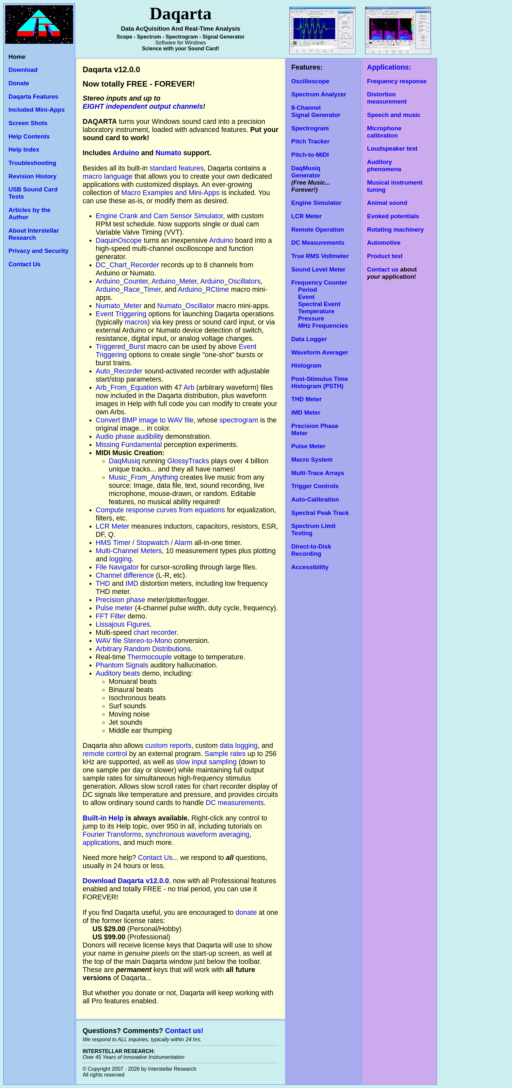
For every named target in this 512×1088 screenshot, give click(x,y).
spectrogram (238, 420)
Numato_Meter (119, 306)
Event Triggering (121, 314)
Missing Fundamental (129, 445)
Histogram (306, 365)
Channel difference (125, 575)
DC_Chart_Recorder (127, 265)
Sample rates (225, 754)
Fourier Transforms (112, 834)
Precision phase (120, 600)
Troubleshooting (32, 162)
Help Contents (29, 136)
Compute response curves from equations (160, 510)
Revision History (32, 176)
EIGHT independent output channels (143, 106)
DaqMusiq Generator (305, 172)
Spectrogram (310, 128)
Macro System (312, 459)
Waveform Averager (319, 352)
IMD (131, 583)
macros (136, 322)
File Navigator (117, 567)
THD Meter (306, 399)
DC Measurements (317, 242)
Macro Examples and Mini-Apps (170, 193)
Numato (168, 153)
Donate (18, 83)
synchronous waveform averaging (197, 834)
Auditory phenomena (384, 165)
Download (23, 69)
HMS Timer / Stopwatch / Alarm (144, 543)
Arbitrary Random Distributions (143, 649)
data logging (239, 746)
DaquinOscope (119, 240)
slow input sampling (206, 762)
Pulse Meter (308, 446)
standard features (177, 168)
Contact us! (184, 1031)
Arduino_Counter (122, 281)
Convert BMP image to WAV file (145, 420)
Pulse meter (114, 608)
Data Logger (309, 339)
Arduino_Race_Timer (128, 289)
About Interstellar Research (33, 234)
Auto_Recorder (119, 371)
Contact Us (24, 264)
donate (247, 912)
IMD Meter (305, 412)
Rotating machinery (395, 229)
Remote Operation (317, 229)
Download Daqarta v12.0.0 (126, 881)
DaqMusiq (124, 461)
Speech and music (394, 114)
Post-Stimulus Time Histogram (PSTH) (319, 382)
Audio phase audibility (130, 436)
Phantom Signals (122, 665)
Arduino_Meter (174, 281)
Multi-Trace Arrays (317, 473)
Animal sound (387, 202)
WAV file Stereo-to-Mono (134, 641)
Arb (189, 387)
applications (101, 843)
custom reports (168, 746)
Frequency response (396, 81)
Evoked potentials (393, 216)
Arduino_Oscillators (230, 281)
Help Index (23, 149)
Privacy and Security (38, 250)
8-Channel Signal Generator (315, 111)
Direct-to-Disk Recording (311, 550)
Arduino (126, 153)
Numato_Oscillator (186, 306)
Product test (385, 256)
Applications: (389, 67)
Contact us (382, 269)
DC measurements (235, 803)
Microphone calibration (384, 132)
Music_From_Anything (143, 477)
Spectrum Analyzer (318, 94)
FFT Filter (111, 616)
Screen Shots (27, 123)
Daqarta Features (33, 96)
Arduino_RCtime (203, 289)
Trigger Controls (315, 486)
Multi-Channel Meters (129, 551)
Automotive (384, 242)
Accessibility (309, 567)
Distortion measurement (387, 98)
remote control (105, 754)
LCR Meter (112, 526)
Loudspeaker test (392, 148)
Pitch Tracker (310, 141)
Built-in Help (103, 818)
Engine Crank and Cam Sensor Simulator (159, 216)
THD (103, 583)
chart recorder (155, 632)
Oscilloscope (310, 81)
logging (120, 559)
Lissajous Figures (123, 624)
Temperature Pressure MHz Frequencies (319, 318)
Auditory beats (118, 673)
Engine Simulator (316, 202)
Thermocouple (149, 657)
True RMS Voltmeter (320, 256)
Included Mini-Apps (36, 109)
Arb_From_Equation (127, 387)
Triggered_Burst (120, 347)
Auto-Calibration (315, 499)
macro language (108, 176)
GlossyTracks (188, 461)
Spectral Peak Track (320, 512)
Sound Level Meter (318, 269)
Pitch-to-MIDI (310, 154)
